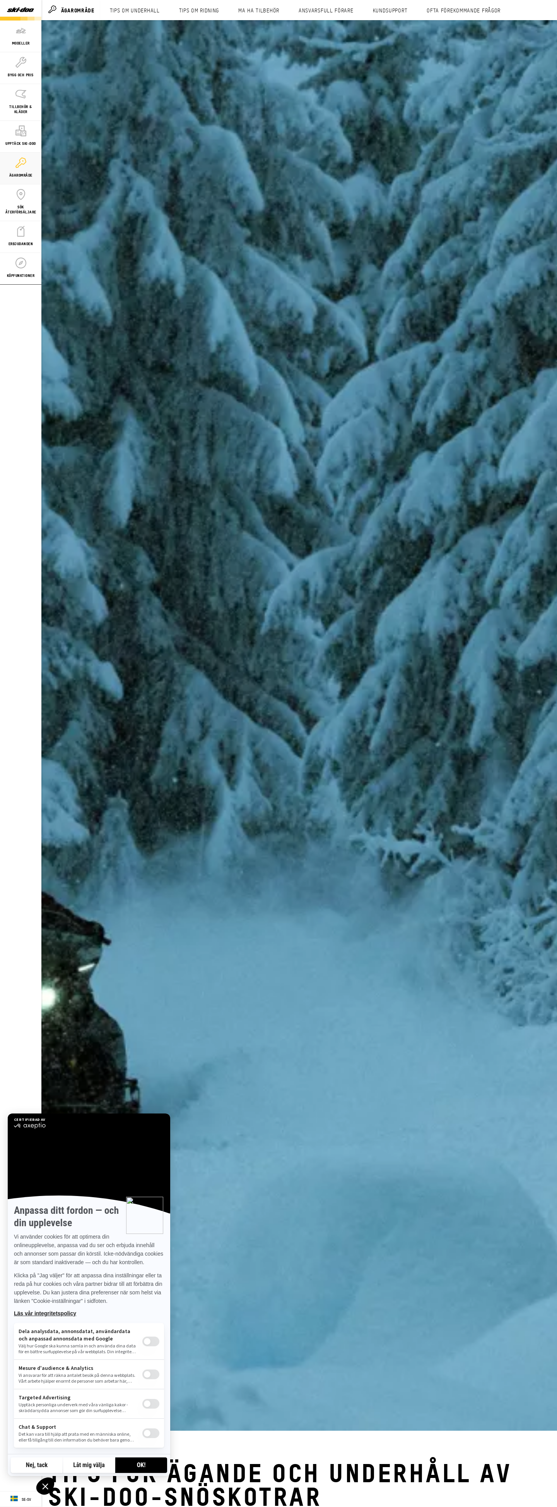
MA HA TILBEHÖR (258, 10)
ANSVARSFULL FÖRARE (326, 10)
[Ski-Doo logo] (20, 10)
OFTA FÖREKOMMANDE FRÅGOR (464, 10)
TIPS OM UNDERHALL (135, 10)
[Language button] (20, 1499)
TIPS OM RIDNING (199, 10)
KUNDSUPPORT (390, 10)
